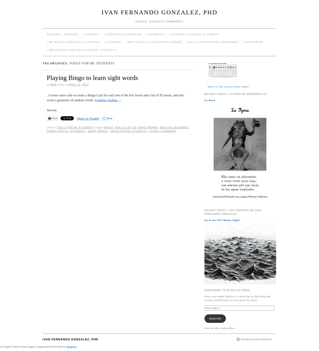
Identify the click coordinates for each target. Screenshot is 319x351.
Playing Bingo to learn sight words (92, 77)
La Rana (209, 100)
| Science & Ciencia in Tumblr (194, 34)
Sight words (98, 131)
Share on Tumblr (88, 118)
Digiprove (72, 346)
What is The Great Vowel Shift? (228, 86)
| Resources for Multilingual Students (82, 49)
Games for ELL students (66, 131)
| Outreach (155, 34)
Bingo (108, 127)
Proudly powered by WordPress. (256, 339)
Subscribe (215, 318)
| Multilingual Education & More (154, 42)
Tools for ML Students (75, 127)
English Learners (174, 127)
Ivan (53, 84)
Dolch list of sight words (136, 127)
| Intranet (113, 42)
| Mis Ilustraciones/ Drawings (212, 42)
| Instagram (253, 42)
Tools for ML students (128, 131)
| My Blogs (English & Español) (73, 42)
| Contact (91, 34)
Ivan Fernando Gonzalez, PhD (159, 12)
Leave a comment (162, 131)
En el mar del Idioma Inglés (222, 220)
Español (72, 34)
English (54, 34)
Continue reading (108, 100)
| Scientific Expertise (122, 34)
